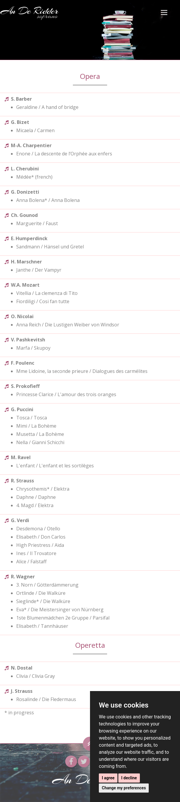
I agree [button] (108, 778)
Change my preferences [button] (124, 788)
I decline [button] (129, 778)
